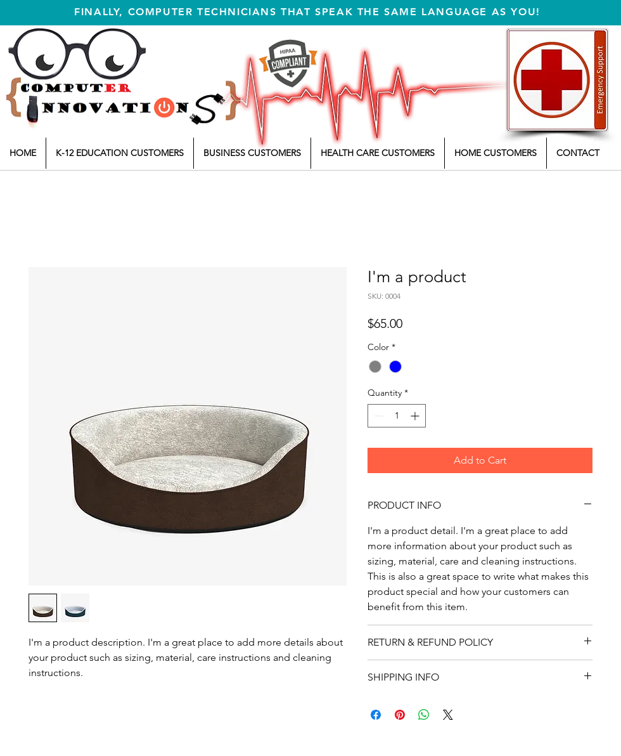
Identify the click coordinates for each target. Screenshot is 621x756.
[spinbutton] (396, 416)
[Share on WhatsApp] (424, 714)
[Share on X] (448, 714)
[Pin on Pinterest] (399, 714)
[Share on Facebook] (375, 714)
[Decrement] (377, 416)
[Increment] (416, 416)
